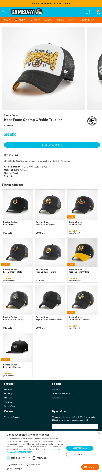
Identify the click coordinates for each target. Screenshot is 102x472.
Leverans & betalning (61, 393)
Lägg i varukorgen (52, 145)
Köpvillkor (56, 389)
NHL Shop (8, 389)
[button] (35, 452)
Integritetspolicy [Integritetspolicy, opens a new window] (53, 449)
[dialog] (51, 451)
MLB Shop (8, 402)
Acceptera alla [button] (80, 448)
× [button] (99, 433)
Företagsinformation (12, 417)
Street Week (9, 406)
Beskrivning (11, 154)
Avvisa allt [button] (79, 454)
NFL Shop (8, 398)
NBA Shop (8, 393)
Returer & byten (59, 398)
